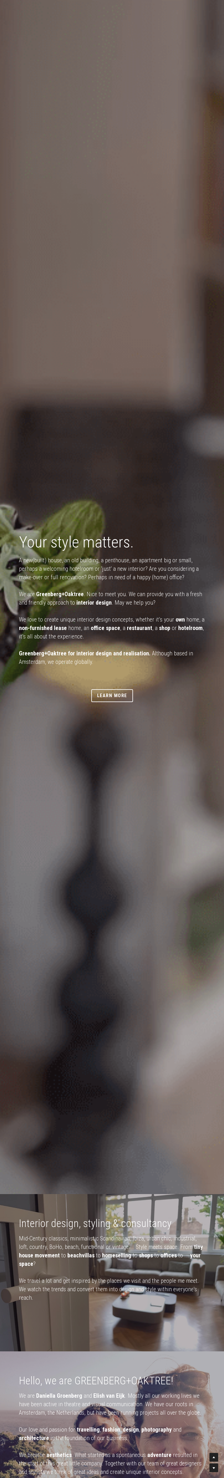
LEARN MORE (112, 695)
